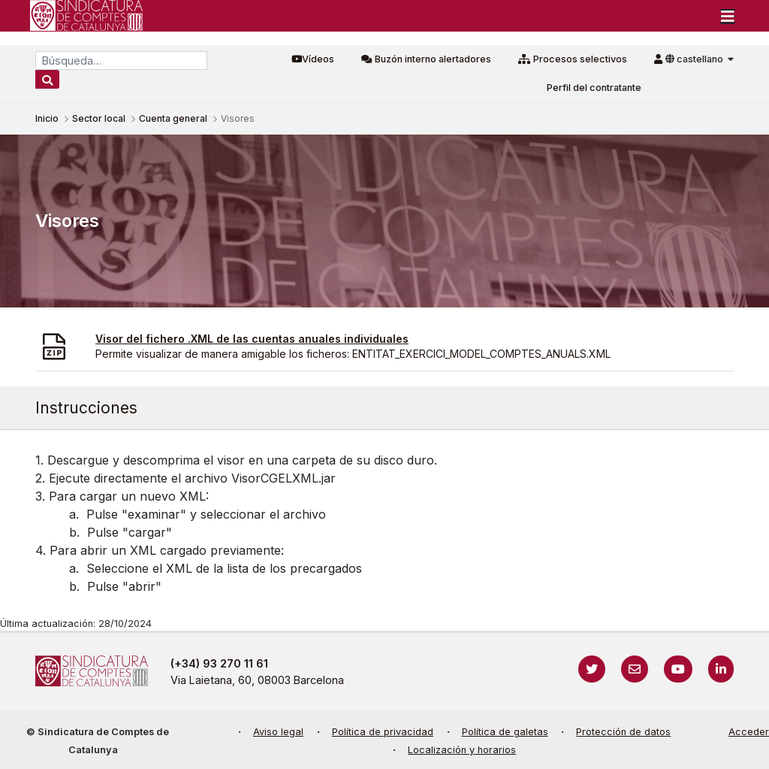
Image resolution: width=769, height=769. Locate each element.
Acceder (748, 731)
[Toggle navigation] (727, 16)
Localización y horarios (462, 749)
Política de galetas (505, 731)
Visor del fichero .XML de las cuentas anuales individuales (252, 338)
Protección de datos (623, 731)
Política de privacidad (382, 731)
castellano (695, 59)
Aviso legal (278, 731)
